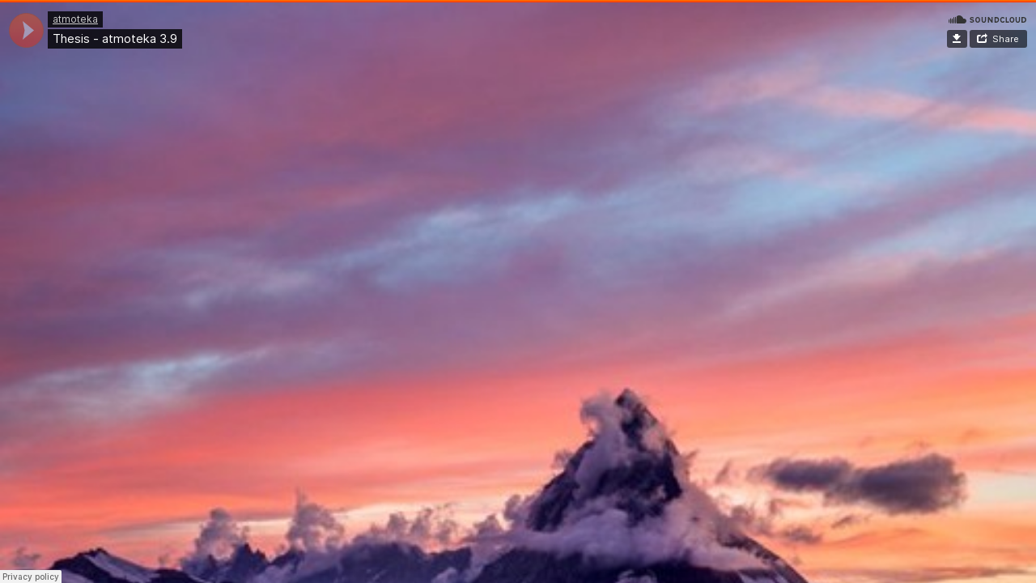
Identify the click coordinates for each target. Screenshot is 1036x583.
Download (957, 39)
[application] (26, 30)
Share (1005, 39)
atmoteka (75, 19)
